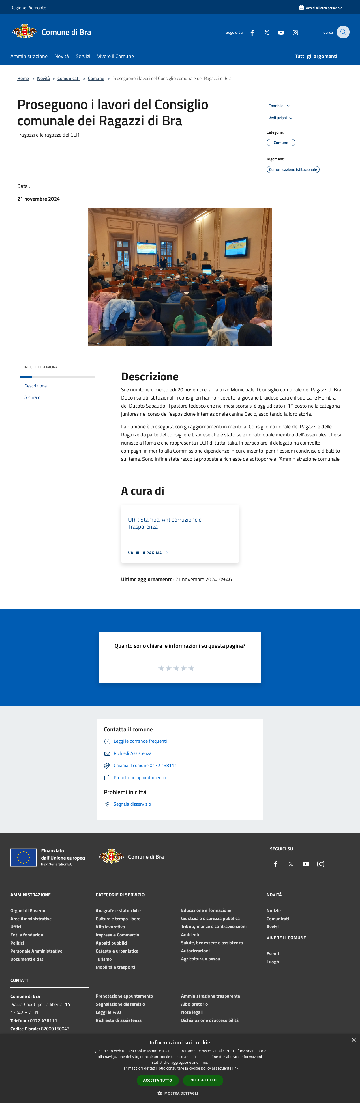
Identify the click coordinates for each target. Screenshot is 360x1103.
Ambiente (190, 934)
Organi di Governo (28, 910)
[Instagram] (291, 32)
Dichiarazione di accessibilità (210, 1020)
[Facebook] (248, 32)
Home (23, 78)
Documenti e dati (27, 958)
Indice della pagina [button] (40, 367)
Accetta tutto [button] (157, 1080)
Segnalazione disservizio (120, 1004)
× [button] (353, 1040)
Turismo (104, 958)
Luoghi (273, 961)
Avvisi (273, 926)
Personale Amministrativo (36, 950)
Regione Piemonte (28, 7)
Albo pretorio (194, 1004)
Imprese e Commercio (117, 934)
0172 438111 (43, 1020)
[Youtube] (277, 32)
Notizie (274, 910)
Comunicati (68, 78)
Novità (43, 78)
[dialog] (180, 1068)
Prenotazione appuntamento (124, 995)
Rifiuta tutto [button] (203, 1080)
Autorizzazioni (195, 950)
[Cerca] (343, 32)
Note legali (192, 1012)
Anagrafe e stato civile (118, 910)
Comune (96, 78)
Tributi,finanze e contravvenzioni (214, 926)
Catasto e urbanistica (117, 950)
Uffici (15, 926)
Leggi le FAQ (108, 1012)
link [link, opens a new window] (235, 1068)
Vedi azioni (282, 118)
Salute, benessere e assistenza (212, 942)
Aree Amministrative (31, 918)
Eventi (273, 953)
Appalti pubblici (111, 942)
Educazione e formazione (206, 910)
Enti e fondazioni (27, 934)
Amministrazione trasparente (210, 995)
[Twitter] (262, 32)
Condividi (280, 105)
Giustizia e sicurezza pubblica (210, 918)
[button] (180, 1093)
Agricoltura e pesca (200, 958)
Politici (17, 942)
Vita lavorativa (110, 926)
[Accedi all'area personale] (320, 7)
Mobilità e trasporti (115, 967)
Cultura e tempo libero (118, 918)
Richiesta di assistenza (119, 1020)
